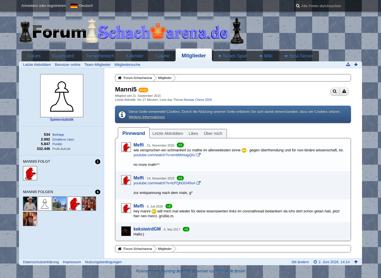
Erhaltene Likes (63, 139)
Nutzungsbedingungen (103, 262)
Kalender (135, 55)
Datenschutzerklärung (41, 262)
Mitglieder (194, 55)
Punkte (57, 144)
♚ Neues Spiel (232, 55)
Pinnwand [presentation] (133, 133)
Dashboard (63, 55)
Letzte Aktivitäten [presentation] (167, 133)
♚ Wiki (266, 55)
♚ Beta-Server (298, 55)
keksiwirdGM (147, 229)
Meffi (138, 145)
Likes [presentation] (193, 133)
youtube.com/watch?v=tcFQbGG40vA (164, 183)
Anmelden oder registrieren (43, 5)
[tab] (134, 133)
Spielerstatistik (62, 119)
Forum (33, 55)
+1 (180, 145)
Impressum (72, 262)
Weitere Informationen (147, 117)
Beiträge (58, 134)
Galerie (163, 55)
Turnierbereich (100, 55)
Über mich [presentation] (213, 133)
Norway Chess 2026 (198, 99)
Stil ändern (300, 262)
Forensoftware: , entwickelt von (190, 271)
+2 (169, 206)
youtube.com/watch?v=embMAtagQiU (164, 155)
